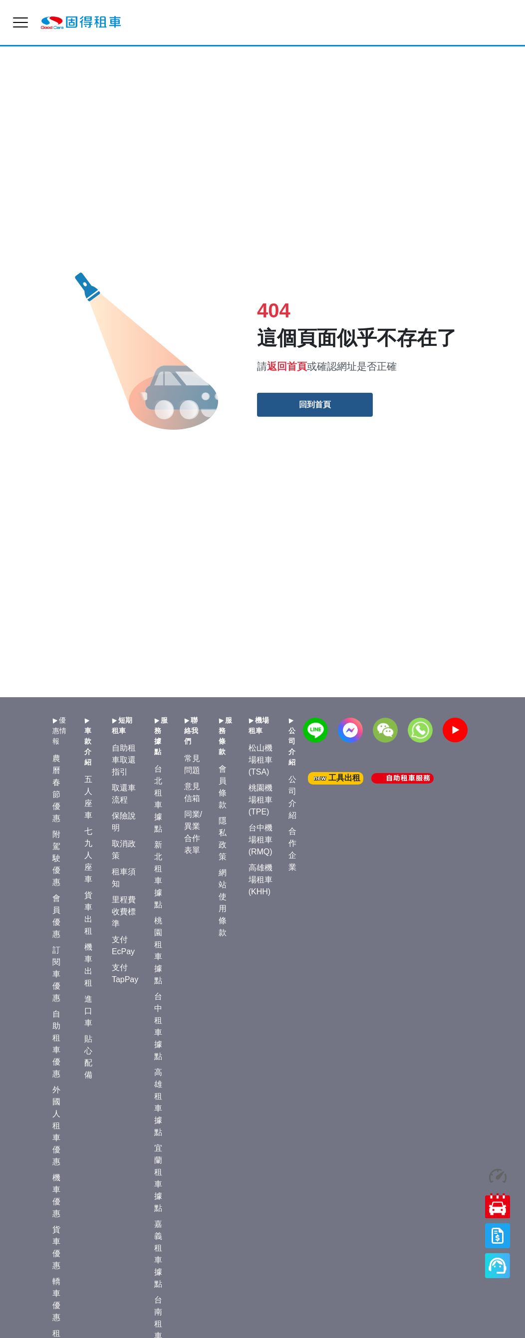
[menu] (20, 22)
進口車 (88, 1011)
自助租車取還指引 (124, 760)
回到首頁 (315, 404)
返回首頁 (287, 366)
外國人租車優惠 (56, 1125)
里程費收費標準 (124, 911)
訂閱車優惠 (56, 974)
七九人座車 (88, 855)
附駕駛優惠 (56, 858)
